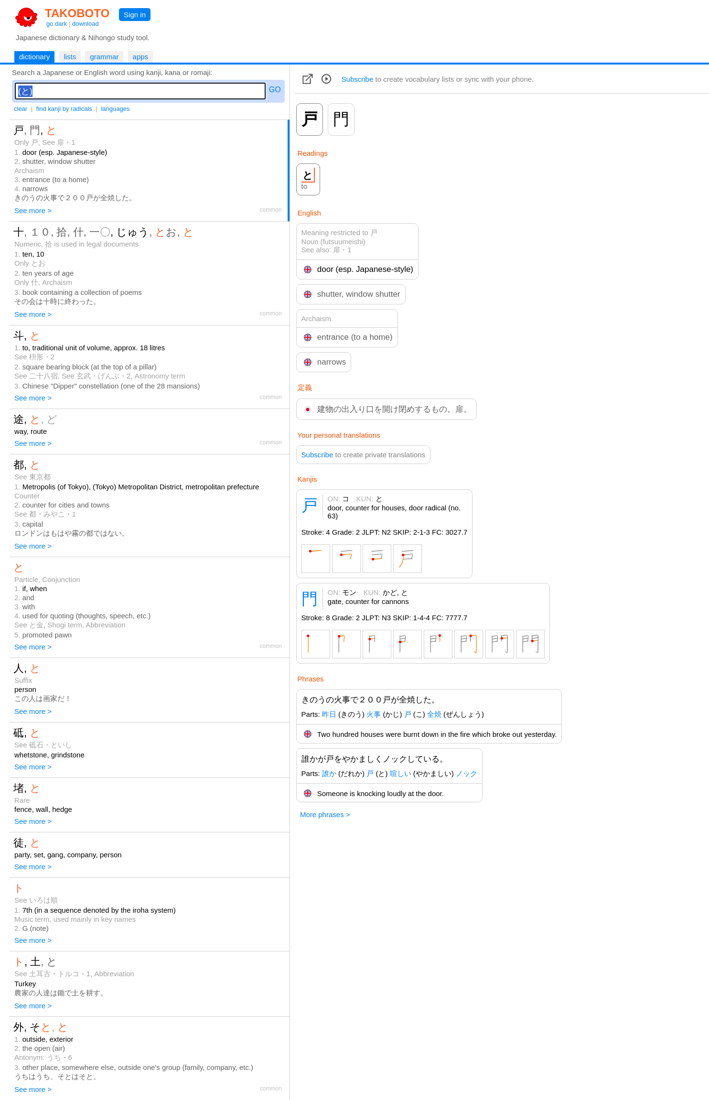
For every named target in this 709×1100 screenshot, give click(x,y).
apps (141, 57)
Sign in (135, 15)
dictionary (34, 57)
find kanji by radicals (64, 108)
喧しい (400, 773)
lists (70, 57)
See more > (33, 210)
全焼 (434, 714)
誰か (329, 773)
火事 (373, 714)
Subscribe (358, 79)
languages (115, 108)
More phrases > (325, 814)
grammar (104, 57)
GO (275, 90)
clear (20, 108)
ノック (466, 773)
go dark (56, 23)
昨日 (329, 714)
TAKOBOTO (77, 13)
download (85, 23)
